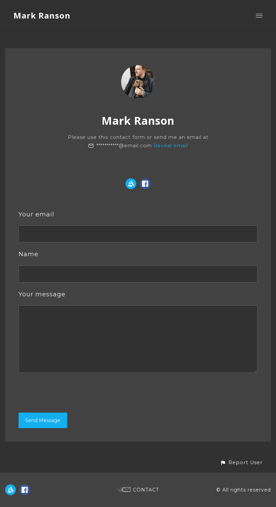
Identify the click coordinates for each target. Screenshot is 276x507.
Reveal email (171, 146)
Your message (42, 294)
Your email (36, 214)
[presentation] (70, 393)
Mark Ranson (42, 15)
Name (28, 254)
